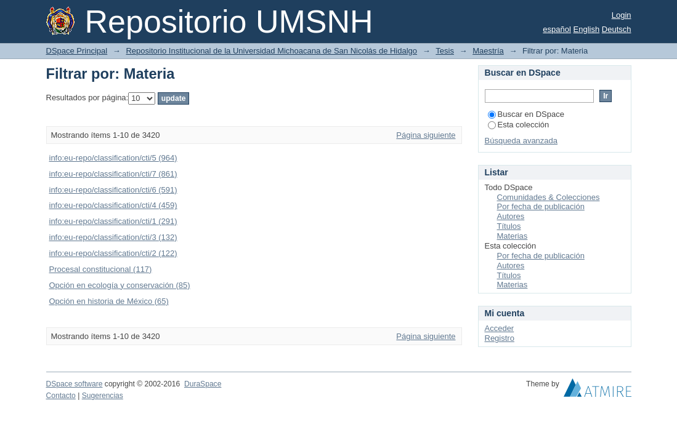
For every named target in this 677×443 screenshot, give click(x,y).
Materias (512, 236)
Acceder (499, 328)
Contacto (61, 395)
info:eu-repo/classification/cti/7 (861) (113, 173)
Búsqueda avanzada (521, 140)
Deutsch (616, 29)
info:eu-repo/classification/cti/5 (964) (113, 157)
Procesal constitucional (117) (100, 269)
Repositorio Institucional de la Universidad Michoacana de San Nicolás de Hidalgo (271, 50)
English (587, 29)
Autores (511, 216)
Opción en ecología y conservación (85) (119, 285)
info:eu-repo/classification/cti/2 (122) (113, 253)
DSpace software (74, 384)
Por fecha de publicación (541, 206)
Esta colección (518, 124)
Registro (499, 338)
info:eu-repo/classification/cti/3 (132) (113, 237)
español (557, 29)
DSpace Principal (77, 50)
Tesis (445, 50)
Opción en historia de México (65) (109, 301)
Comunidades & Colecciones (548, 197)
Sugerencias (102, 395)
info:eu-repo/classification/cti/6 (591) (113, 189)
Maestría (488, 50)
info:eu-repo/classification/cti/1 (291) (113, 221)
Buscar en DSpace (526, 114)
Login (621, 15)
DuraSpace (202, 384)
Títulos (509, 226)
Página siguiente (425, 135)
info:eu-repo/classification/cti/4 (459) (113, 205)
